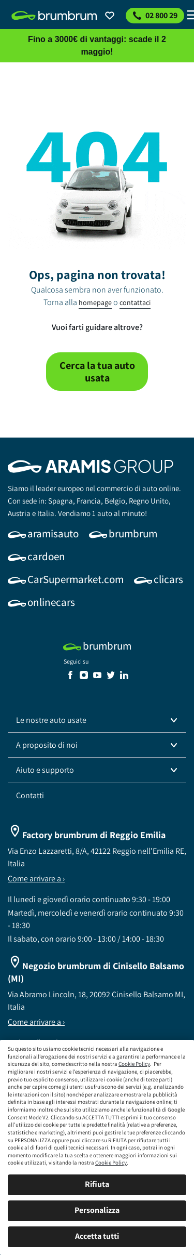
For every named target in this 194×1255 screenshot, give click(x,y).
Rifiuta (97, 1184)
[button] (97, 720)
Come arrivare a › (36, 878)
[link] (54, 15)
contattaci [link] (135, 302)
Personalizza (97, 1210)
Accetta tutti (97, 1236)
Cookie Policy (134, 1063)
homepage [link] (95, 302)
